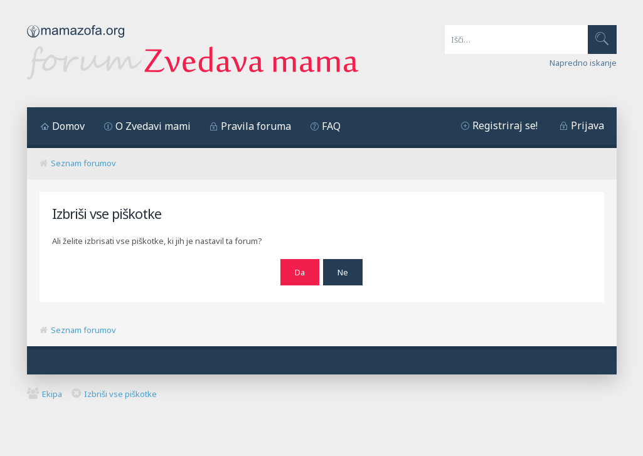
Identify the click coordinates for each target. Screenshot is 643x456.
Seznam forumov (83, 163)
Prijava (587, 125)
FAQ (331, 126)
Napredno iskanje (583, 62)
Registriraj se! (505, 125)
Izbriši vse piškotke (120, 392)
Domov (68, 126)
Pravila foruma (256, 126)
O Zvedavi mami (153, 126)
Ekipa (52, 392)
